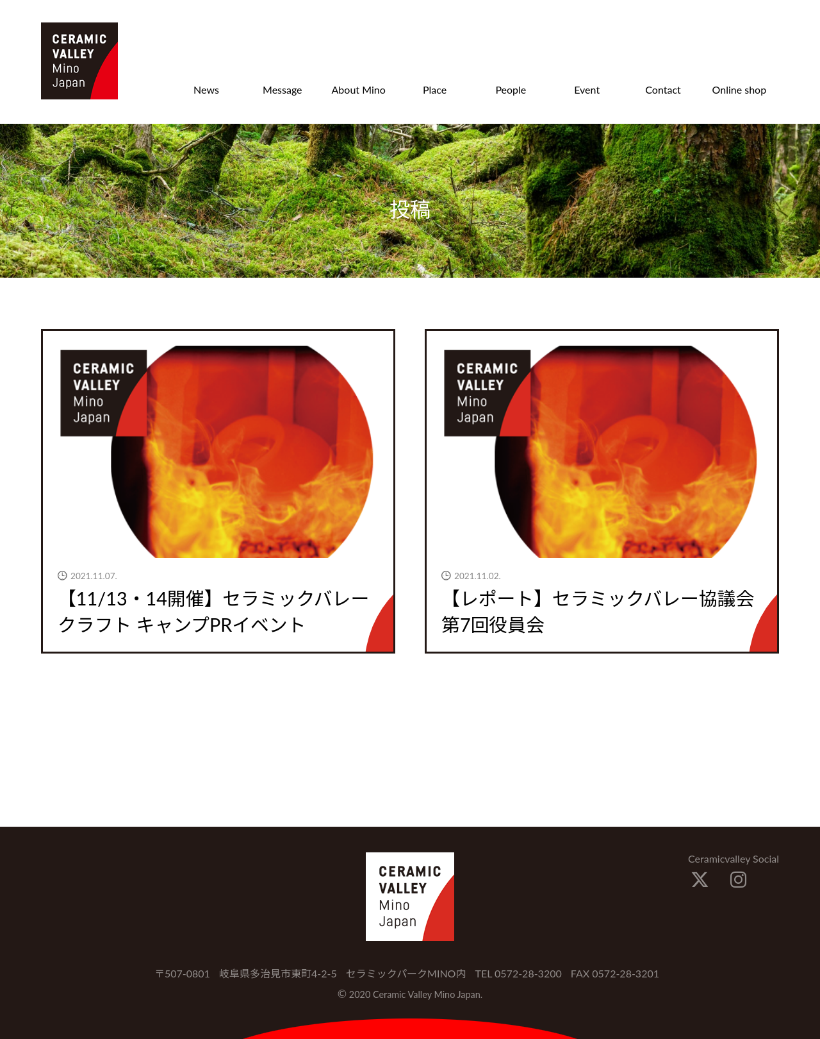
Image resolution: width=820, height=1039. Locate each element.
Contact (662, 89)
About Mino (359, 89)
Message (282, 89)
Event (587, 89)
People (510, 89)
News (206, 89)
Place (435, 89)
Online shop (739, 89)
